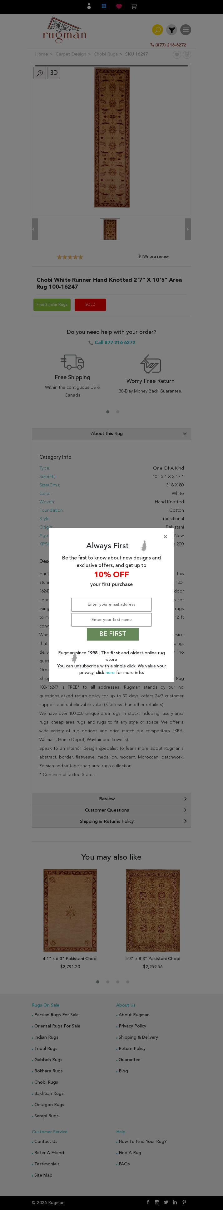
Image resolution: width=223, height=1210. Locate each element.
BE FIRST (112, 634)
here (111, 673)
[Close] (112, 537)
